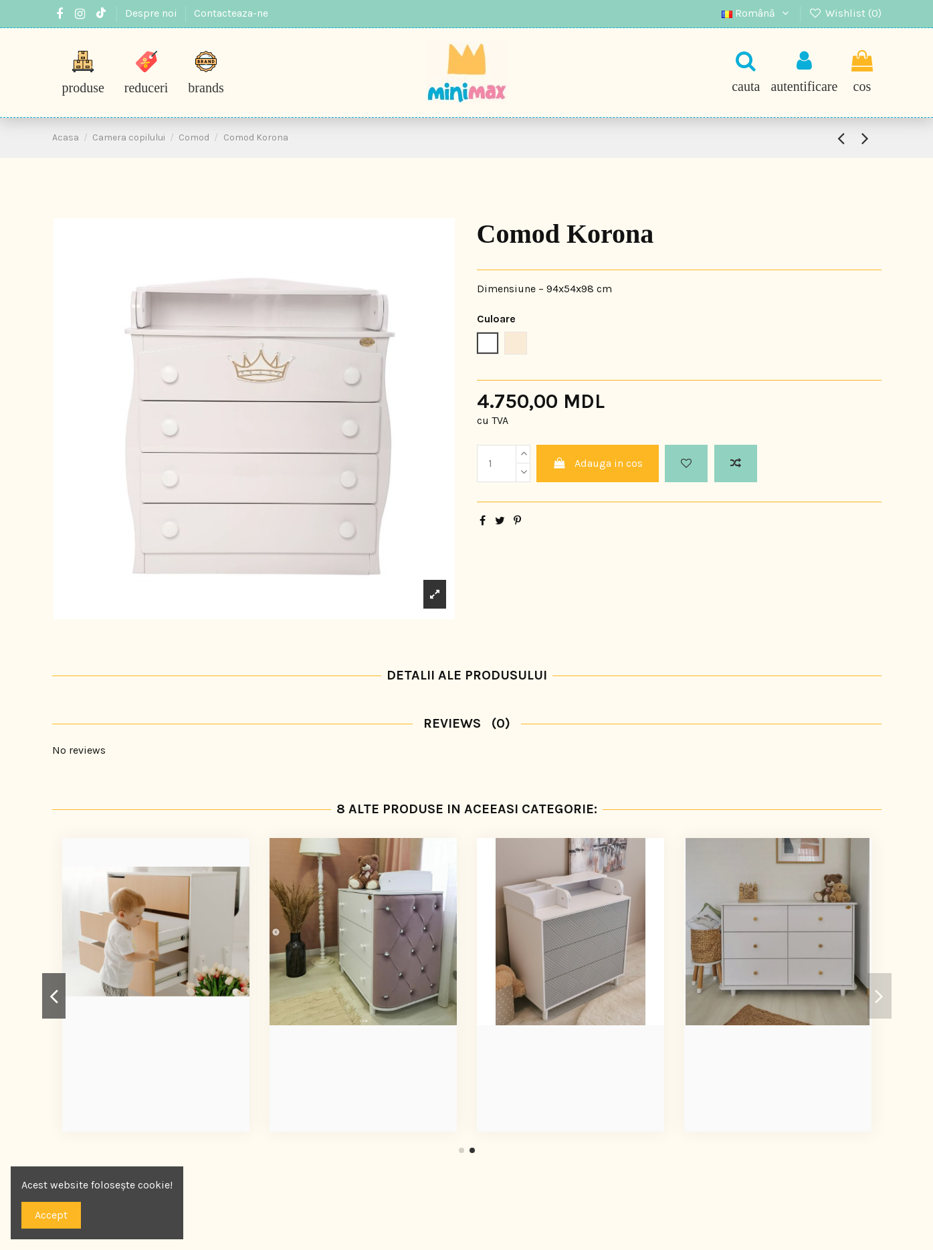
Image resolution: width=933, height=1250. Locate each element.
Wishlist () (845, 13)
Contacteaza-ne (231, 13)
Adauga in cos (597, 463)
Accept (51, 1215)
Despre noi (152, 13)
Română (757, 13)
